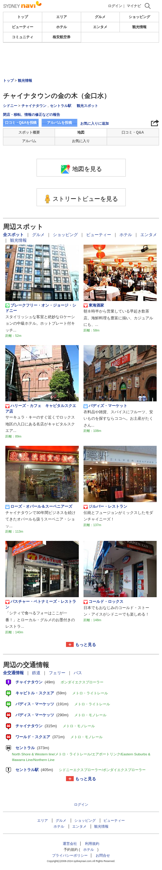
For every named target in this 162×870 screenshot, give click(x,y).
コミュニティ (22, 37)
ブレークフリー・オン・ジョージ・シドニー (40, 308)
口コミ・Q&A (133, 132)
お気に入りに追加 (94, 123)
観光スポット (87, 106)
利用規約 (92, 844)
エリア (61, 17)
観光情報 (139, 27)
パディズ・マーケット (105, 405)
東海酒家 (94, 305)
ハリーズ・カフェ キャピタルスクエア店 (40, 408)
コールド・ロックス (103, 601)
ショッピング (139, 17)
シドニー (10, 106)
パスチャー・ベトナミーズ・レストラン (40, 604)
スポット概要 (29, 132)
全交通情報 (14, 672)
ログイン (115, 6)
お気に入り (81, 141)
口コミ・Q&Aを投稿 (21, 123)
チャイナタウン (33, 106)
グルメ (100, 17)
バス (78, 672)
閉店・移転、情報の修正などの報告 (31, 115)
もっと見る (85, 644)
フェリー (58, 672)
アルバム (29, 141)
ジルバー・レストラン (105, 506)
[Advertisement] (81, 60)
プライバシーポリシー (70, 855)
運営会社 (70, 844)
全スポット (14, 234)
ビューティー (22, 27)
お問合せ (103, 855)
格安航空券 (61, 37)
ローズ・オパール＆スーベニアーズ (38, 506)
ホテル (61, 27)
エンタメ (100, 27)
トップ (22, 17)
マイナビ (134, 6)
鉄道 (37, 672)
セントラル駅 (60, 106)
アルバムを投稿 (59, 123)
